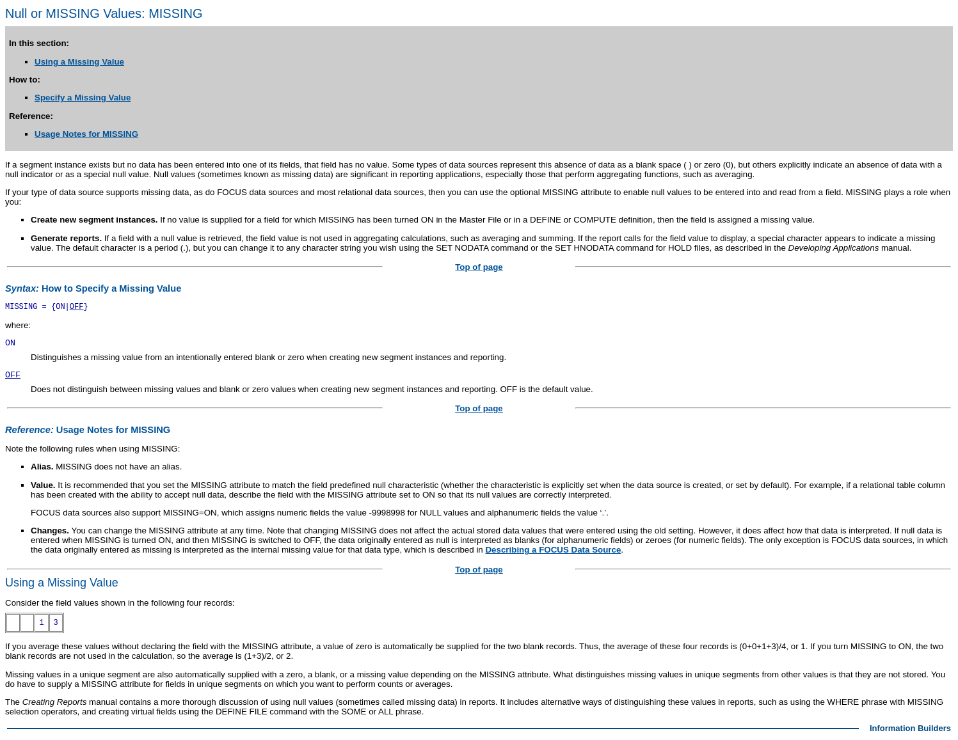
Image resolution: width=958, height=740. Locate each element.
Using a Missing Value (79, 62)
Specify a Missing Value (83, 97)
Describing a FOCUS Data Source (553, 550)
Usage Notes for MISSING (86, 134)
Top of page (479, 267)
